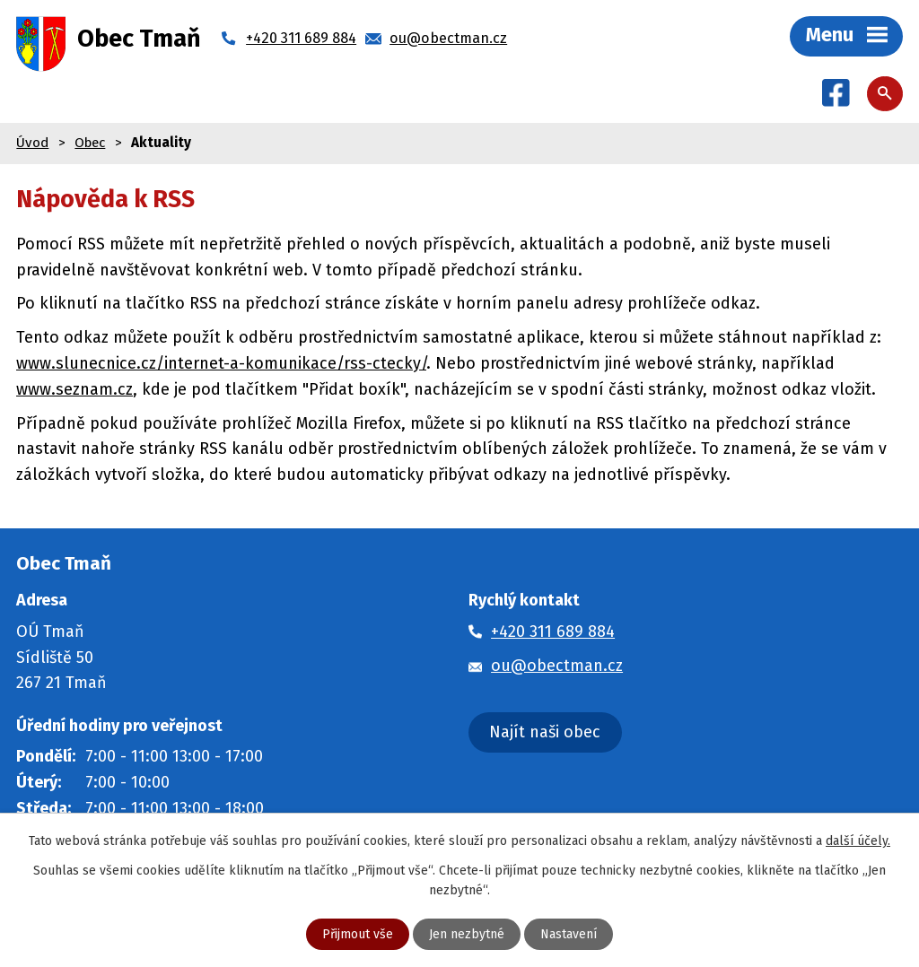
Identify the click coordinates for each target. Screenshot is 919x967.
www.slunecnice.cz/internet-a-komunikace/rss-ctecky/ (221, 363)
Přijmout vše (357, 934)
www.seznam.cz (74, 389)
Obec (89, 143)
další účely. (858, 841)
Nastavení (568, 934)
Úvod (32, 143)
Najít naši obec (544, 732)
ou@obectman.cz (557, 665)
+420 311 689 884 (553, 631)
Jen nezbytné (466, 934)
